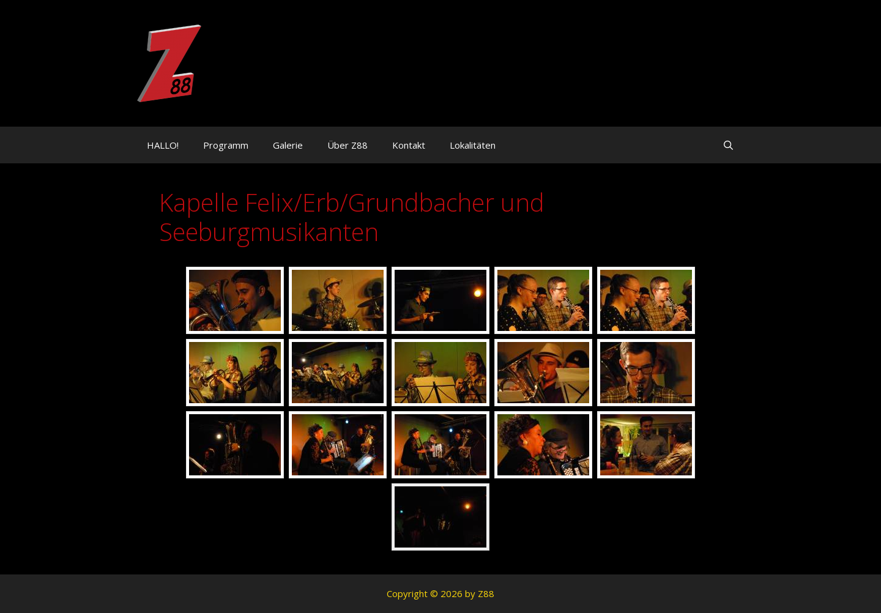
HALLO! (163, 145)
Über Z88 (347, 145)
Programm (225, 145)
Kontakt (408, 145)
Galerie (288, 145)
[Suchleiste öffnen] (728, 145)
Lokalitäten (473, 145)
